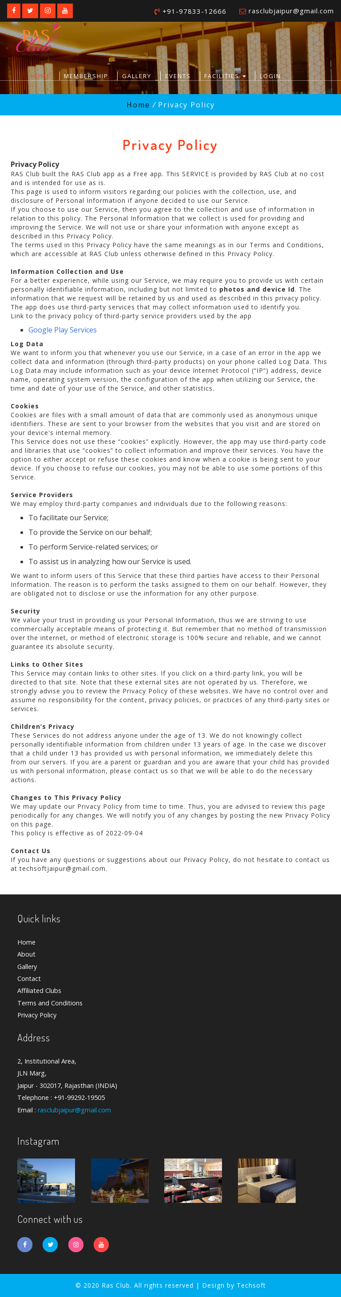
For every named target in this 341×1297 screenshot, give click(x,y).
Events (178, 76)
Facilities (225, 76)
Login (270, 76)
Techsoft (251, 1285)
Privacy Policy (36, 1015)
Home (41, 76)
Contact (29, 978)
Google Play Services (62, 330)
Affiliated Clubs (39, 991)
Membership (86, 76)
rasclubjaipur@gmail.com (291, 10)
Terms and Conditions (50, 1003)
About (26, 954)
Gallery (136, 76)
